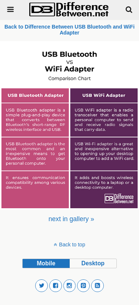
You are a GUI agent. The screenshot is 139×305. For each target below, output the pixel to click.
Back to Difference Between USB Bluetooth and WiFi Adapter (69, 30)
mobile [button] (46, 263)
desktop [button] (93, 263)
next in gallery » (71, 219)
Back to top (72, 244)
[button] (41, 285)
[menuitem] (71, 219)
